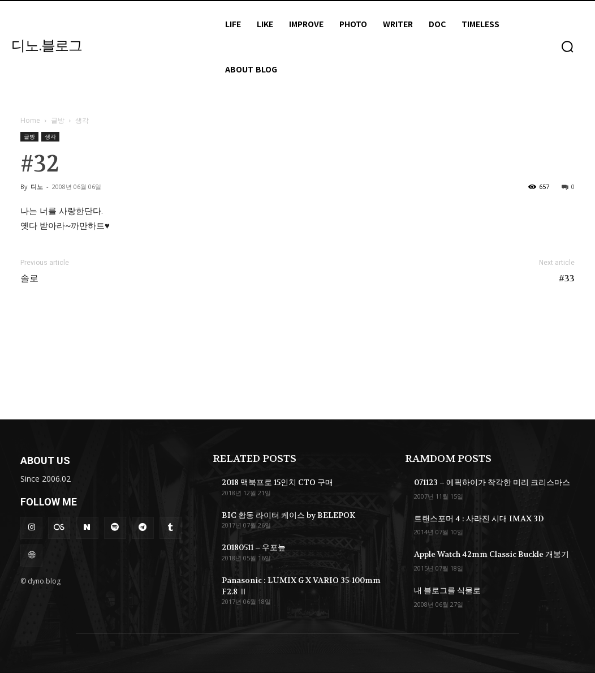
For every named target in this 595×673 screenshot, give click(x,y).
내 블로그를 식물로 (447, 590)
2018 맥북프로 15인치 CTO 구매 (277, 482)
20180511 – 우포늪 (254, 547)
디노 (37, 186)
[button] (567, 46)
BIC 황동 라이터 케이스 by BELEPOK (288, 515)
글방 (57, 120)
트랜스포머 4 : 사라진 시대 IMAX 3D (479, 518)
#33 (567, 278)
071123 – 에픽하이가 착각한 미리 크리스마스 (492, 482)
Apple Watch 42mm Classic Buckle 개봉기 (491, 554)
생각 (50, 136)
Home (30, 120)
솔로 (29, 278)
